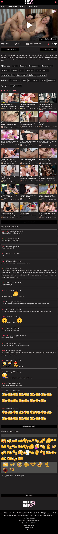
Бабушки (32, 75)
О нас (29, 530)
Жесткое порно (22, 75)
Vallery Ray (4, 217)
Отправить (29, 495)
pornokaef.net (20, 512)
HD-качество (41, 75)
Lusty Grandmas (16, 86)
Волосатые (5, 70)
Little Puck (42, 181)
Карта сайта (29, 527)
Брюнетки (23, 66)
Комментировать (10, 49)
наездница (51, 80)
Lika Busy (23, 145)
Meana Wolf (24, 163)
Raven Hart (5, 163)
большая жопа (15, 80)
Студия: (6, 86)
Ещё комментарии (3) (29, 426)
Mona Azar (23, 127)
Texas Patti (23, 181)
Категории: (7, 66)
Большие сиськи (34, 66)
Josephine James (4, 199)
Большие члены (47, 66)
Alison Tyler (43, 217)
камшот (43, 80)
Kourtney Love (4, 181)
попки (24, 80)
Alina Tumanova (42, 199)
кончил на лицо (33, 80)
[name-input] (29, 435)
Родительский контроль (29, 522)
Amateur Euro (24, 108)
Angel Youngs (43, 163)
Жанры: (5, 80)
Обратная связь (29, 525)
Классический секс (42, 70)
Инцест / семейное (8, 75)
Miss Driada (43, 127)
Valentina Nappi (42, 109)
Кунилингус (29, 70)
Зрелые (15, 66)
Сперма (14, 70)
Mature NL (4, 108)
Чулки (21, 70)
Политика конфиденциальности (29, 520)
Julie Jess (23, 199)
